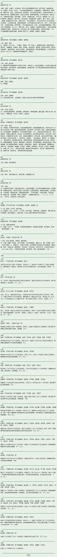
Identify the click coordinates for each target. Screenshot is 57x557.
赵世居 (20, 78)
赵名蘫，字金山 (10, 487)
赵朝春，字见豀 (40, 379)
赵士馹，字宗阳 (51, 469)
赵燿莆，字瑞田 (5, 545)
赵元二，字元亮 (5, 261)
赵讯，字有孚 (36, 393)
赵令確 (20, 92)
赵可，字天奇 (5, 277)
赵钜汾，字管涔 (5, 501)
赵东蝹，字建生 (5, 533)
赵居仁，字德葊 (29, 307)
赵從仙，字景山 (40, 439)
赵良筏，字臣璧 (40, 423)
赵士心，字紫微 (5, 469)
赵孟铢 (27, 205)
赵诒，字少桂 (5, 393)
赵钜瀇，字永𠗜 (7, 503)
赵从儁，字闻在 (5, 439)
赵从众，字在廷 (8, 441)
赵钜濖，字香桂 (39, 503)
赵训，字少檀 (26, 393)
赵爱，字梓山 (36, 365)
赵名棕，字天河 (43, 485)
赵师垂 (3, 159)
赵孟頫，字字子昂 (6, 205)
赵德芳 (3, 5)
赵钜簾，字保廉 (40, 501)
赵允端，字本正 (5, 351)
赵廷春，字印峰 (29, 379)
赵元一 (26, 261)
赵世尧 (26, 78)
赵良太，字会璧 (29, 423)
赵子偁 (3, 106)
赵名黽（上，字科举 (30, 485)
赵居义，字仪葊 (5, 307)
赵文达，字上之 (5, 291)
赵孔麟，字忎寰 (29, 407)
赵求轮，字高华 (29, 517)
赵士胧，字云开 (29, 469)
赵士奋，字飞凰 (40, 469)
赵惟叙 (20, 40)
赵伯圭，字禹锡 (5, 122)
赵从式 (20, 60)
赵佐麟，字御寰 (51, 407)
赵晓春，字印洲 (5, 379)
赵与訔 (3, 183)
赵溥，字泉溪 (36, 337)
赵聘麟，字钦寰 (5, 407)
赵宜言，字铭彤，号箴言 (8, 237)
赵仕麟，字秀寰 (40, 407)
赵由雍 (3, 221)
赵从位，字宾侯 (29, 439)
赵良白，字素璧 (8, 425)
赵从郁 (3, 60)
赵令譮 (3, 92)
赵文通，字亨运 (29, 291)
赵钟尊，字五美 (5, 455)
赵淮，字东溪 (46, 337)
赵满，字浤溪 (5, 337)
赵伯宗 (26, 122)
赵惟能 (26, 40)
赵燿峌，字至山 (40, 545)
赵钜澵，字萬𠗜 (29, 503)
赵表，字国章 (5, 365)
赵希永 (3, 171)
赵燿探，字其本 (29, 545)
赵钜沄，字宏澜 (18, 503)
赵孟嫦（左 (34, 205)
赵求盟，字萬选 (5, 517)
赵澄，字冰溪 (26, 337)
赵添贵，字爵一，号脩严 (8, 323)
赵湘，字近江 (26, 365)
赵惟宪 (3, 40)
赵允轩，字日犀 (29, 351)
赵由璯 (20, 221)
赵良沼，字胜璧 (5, 423)
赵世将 (3, 78)
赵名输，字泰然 (5, 485)
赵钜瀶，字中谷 (29, 501)
